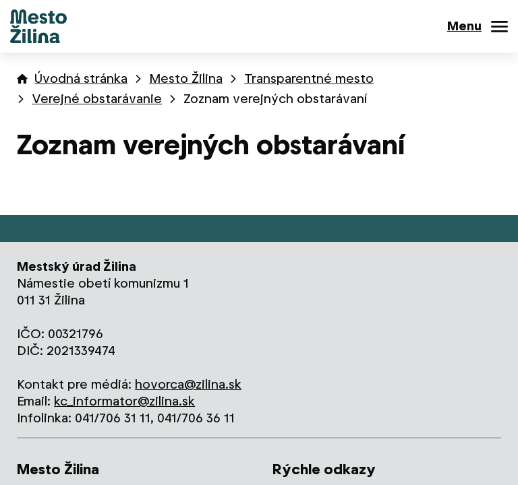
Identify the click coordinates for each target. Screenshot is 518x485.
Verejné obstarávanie (97, 98)
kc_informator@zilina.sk (124, 401)
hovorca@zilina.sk (188, 384)
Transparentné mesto (309, 78)
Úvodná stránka (80, 78)
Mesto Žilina (186, 78)
